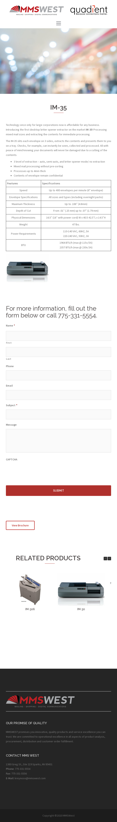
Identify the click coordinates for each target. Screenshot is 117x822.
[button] (109, 558)
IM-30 (81, 609)
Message (11, 424)
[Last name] (58, 352)
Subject (11, 405)
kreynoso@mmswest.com (30, 778)
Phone (10, 366)
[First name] (58, 336)
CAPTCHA (11, 459)
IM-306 (30, 609)
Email (9, 385)
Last (8, 359)
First (9, 342)
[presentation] (36, 471)
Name (10, 325)
